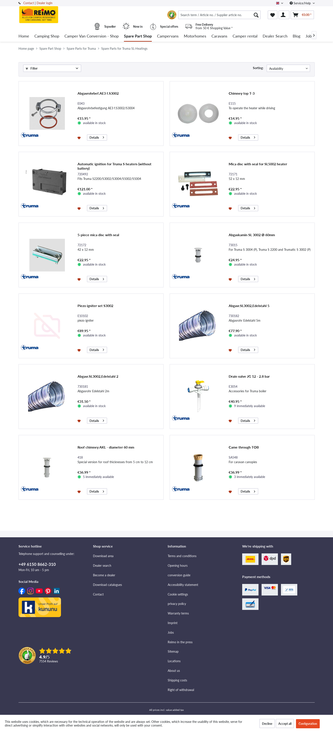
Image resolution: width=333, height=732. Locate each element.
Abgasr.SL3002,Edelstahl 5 (249, 306)
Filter (31, 68)
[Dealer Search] (275, 36)
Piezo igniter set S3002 (95, 306)
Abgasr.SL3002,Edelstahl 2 (98, 376)
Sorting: (258, 68)
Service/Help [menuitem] (301, 3)
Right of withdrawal (181, 690)
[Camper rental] (245, 36)
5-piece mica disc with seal (98, 235)
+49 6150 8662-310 (37, 564)
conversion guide (179, 575)
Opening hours (178, 565)
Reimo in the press (180, 642)
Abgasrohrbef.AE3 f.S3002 (98, 93)
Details (97, 136)
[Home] (24, 36)
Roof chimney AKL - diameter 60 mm (106, 447)
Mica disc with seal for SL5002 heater (258, 164)
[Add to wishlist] (80, 137)
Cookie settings (178, 594)
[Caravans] (219, 36)
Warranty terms (178, 613)
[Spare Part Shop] (138, 36)
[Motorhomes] (195, 36)
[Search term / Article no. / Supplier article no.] (219, 14)
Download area (103, 556)
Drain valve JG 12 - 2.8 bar (249, 376)
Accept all (284, 723)
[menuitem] (219, 14)
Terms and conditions (182, 556)
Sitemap (173, 651)
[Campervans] (168, 36)
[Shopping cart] (302, 14)
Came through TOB (244, 447)
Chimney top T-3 (242, 93)
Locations (174, 661)
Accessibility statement (183, 585)
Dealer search (102, 565)
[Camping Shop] (46, 36)
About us (174, 670)
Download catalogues (107, 585)
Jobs (171, 632)
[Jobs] (309, 36)
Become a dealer (104, 575)
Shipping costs (177, 680)
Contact (28, 3)
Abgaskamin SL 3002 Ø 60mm (252, 235)
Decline (267, 723)
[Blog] (296, 36)
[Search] (256, 14)
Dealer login (44, 3)
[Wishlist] (272, 14)
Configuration (308, 723)
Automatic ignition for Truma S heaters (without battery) (114, 166)
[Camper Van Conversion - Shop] (91, 36)
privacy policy (177, 604)
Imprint (172, 623)
